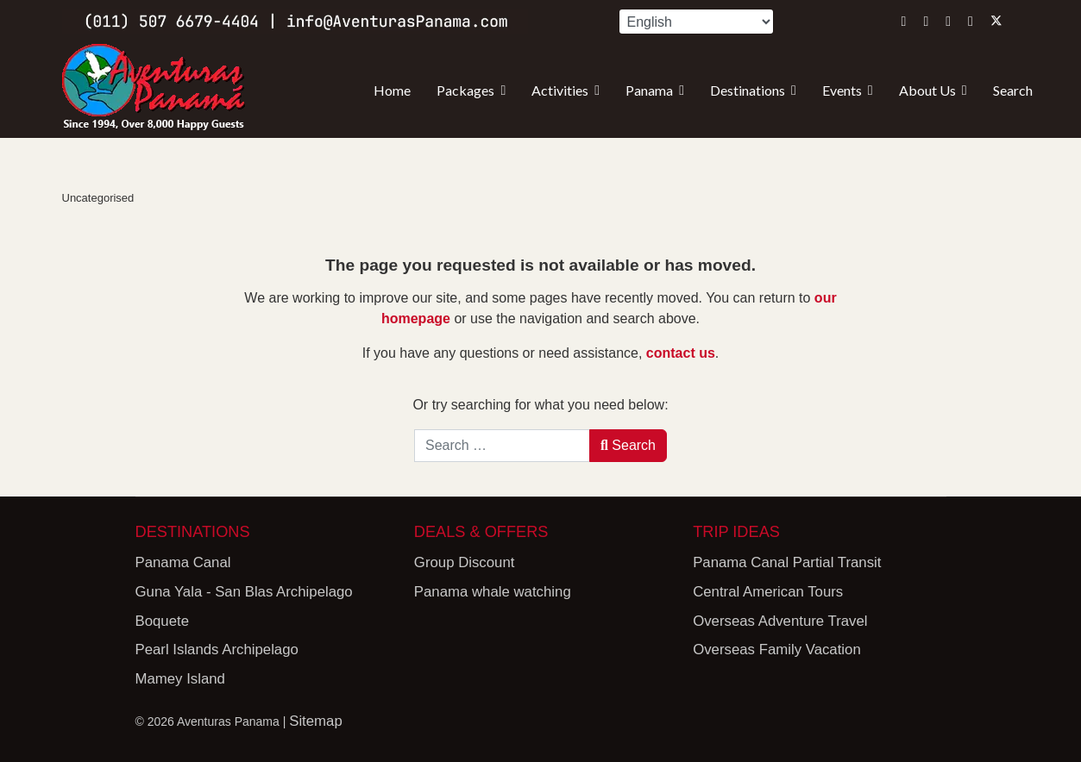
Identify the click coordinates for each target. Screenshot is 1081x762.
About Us (927, 90)
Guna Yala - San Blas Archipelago (244, 592)
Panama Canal (183, 562)
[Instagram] (904, 21)
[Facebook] (925, 21)
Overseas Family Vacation (777, 649)
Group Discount (464, 562)
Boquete (162, 621)
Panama (649, 90)
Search (1013, 90)
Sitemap (316, 721)
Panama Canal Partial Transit (787, 562)
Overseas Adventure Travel (780, 621)
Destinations (747, 90)
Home (392, 90)
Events (842, 90)
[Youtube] (948, 21)
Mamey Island (180, 679)
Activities (559, 90)
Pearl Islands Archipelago (217, 649)
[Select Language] (696, 21)
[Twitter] (996, 21)
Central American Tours (768, 592)
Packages (465, 90)
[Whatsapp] (970, 21)
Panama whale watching (492, 592)
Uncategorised (98, 197)
